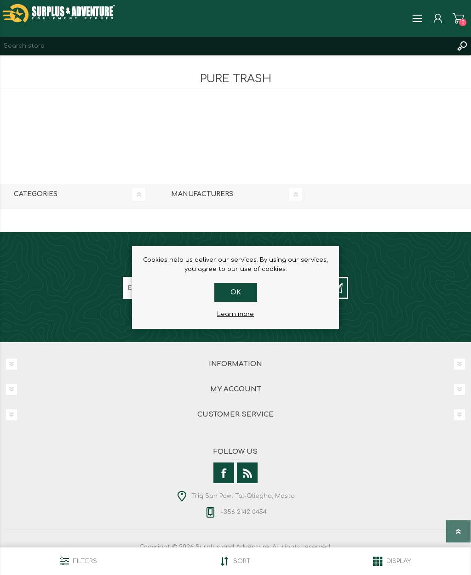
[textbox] (226, 46)
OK (235, 292)
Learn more (235, 314)
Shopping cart (458, 18)
